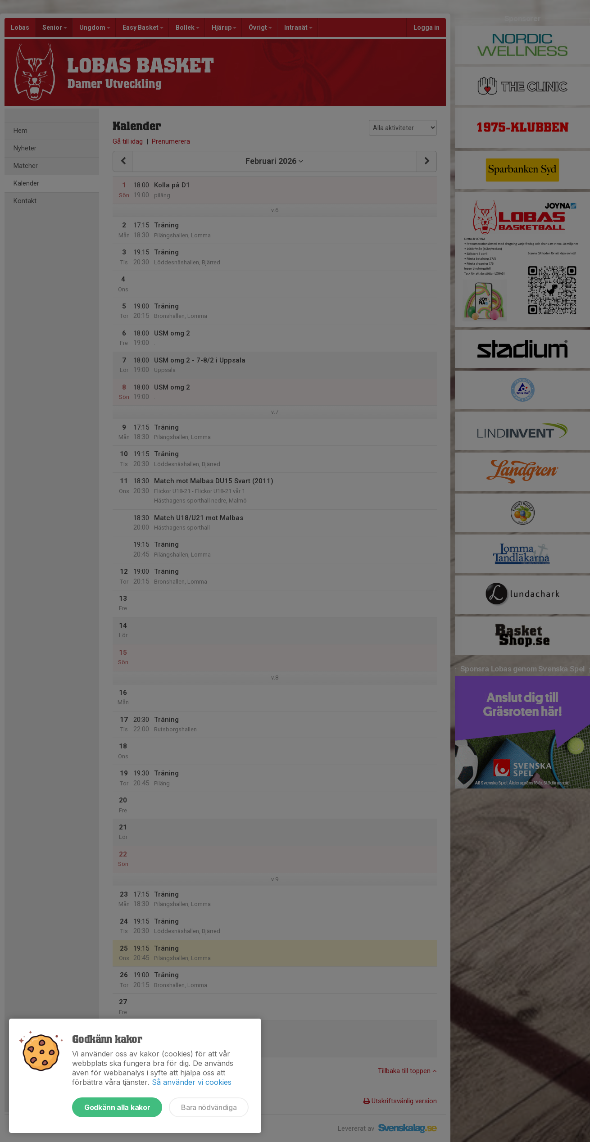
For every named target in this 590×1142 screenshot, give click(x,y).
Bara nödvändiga (208, 1107)
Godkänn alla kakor (117, 1107)
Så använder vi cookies (191, 1082)
